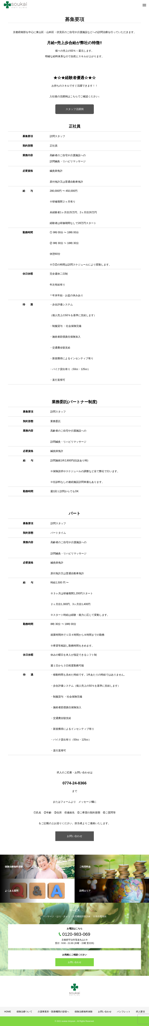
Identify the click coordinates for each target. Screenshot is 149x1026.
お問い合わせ (74, 836)
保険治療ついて (24, 1011)
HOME (7, 1011)
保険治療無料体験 (84, 1011)
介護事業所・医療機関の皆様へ (53, 1011)
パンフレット (123, 1011)
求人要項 (140, 1011)
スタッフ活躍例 (75, 109)
